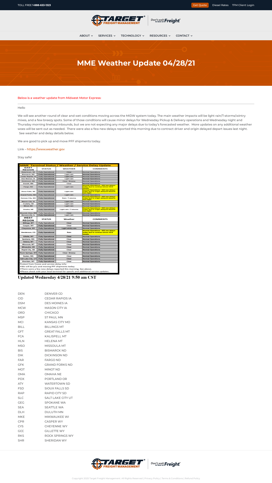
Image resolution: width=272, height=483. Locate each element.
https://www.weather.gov (46, 149)
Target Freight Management (104, 478)
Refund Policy (192, 478)
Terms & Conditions (172, 478)
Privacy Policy (152, 478)
